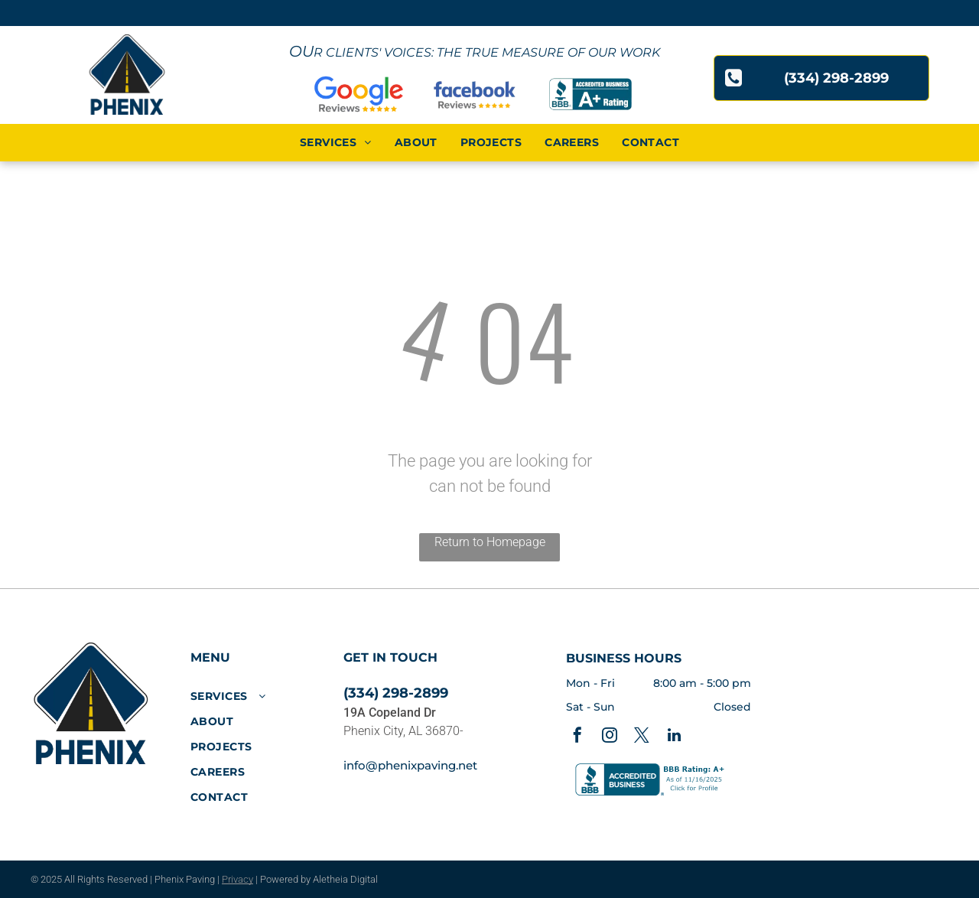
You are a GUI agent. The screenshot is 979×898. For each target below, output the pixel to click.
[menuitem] (335, 142)
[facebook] (577, 737)
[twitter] (641, 737)
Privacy (237, 879)
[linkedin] (673, 737)
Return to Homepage (489, 542)
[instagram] (609, 737)
